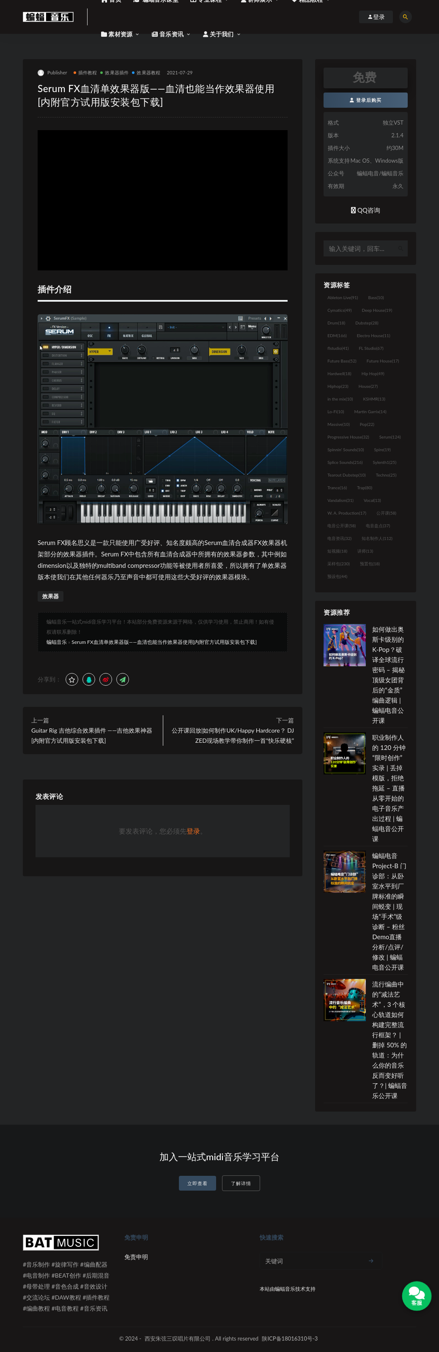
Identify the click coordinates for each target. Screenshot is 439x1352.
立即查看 (197, 1183)
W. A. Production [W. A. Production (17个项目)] (346, 512)
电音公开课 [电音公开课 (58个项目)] (341, 525)
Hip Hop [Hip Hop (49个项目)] (373, 373)
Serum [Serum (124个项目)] (390, 436)
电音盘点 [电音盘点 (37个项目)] (378, 525)
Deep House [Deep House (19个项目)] (377, 310)
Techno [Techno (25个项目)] (386, 474)
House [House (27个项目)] (368, 386)
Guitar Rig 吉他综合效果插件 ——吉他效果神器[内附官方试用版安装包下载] (91, 735)
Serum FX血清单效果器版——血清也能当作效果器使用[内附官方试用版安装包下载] (164, 642)
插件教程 (85, 72)
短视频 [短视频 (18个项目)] (337, 550)
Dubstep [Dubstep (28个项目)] (367, 322)
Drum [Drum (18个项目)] (336, 322)
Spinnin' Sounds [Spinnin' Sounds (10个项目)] (345, 449)
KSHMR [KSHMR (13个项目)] (374, 398)
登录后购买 (365, 100)
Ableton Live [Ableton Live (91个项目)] (342, 297)
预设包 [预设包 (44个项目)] (337, 576)
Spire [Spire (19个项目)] (382, 449)
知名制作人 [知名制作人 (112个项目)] (377, 538)
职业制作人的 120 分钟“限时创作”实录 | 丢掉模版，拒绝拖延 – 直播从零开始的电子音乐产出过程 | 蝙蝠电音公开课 (389, 787)
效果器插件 (114, 72)
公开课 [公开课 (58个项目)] (386, 512)
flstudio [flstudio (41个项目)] (337, 348)
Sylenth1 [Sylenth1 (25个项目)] (385, 462)
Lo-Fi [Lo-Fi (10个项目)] (335, 411)
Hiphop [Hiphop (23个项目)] (337, 386)
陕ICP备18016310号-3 (290, 1338)
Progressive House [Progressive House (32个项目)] (348, 436)
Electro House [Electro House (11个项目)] (373, 335)
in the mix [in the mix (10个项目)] (340, 398)
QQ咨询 (365, 210)
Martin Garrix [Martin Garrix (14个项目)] (370, 411)
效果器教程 (146, 72)
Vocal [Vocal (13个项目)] (372, 500)
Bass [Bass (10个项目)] (376, 297)
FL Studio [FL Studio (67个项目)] (371, 348)
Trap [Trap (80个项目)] (364, 487)
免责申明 (136, 1256)
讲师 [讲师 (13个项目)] (365, 550)
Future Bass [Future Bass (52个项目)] (341, 360)
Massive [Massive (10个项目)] (338, 424)
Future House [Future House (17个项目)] (383, 360)
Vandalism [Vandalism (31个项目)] (340, 500)
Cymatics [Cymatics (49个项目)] (339, 310)
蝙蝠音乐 (57, 642)
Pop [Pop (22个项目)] (367, 424)
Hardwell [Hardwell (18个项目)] (339, 373)
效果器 (50, 596)
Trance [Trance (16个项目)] (337, 487)
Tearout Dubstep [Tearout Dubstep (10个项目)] (346, 474)
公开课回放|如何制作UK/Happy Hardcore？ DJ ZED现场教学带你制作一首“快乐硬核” (233, 735)
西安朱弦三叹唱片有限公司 (178, 1338)
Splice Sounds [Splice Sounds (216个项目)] (344, 462)
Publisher (52, 73)
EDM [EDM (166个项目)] (336, 335)
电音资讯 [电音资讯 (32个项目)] (339, 538)
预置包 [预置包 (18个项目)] (370, 563)
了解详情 (241, 1183)
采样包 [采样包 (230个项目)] (338, 563)
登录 (193, 831)
